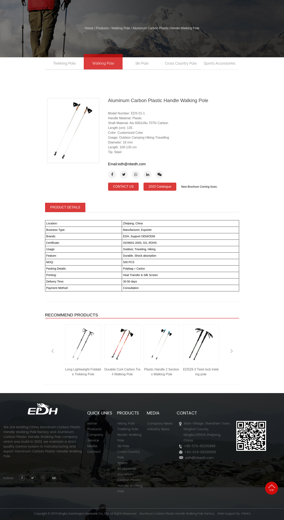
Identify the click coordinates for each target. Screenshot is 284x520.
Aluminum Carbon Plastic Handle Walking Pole (130, 483)
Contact (93, 451)
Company (117, 9)
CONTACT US (123, 186)
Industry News (158, 429)
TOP (271, 488)
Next (232, 351)
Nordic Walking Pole (129, 437)
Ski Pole (142, 63)
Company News (159, 423)
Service (173, 9)
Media (92, 446)
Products (146, 9)
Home (93, 9)
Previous (53, 351)
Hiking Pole (126, 423)
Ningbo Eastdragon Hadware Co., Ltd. (83, 513)
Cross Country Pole (181, 63)
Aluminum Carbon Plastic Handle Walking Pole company (40, 434)
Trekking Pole (64, 63)
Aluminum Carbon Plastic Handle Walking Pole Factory (176, 513)
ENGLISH (255, 9)
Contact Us (223, 9)
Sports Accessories (219, 63)
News (196, 9)
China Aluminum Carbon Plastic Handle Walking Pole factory (42, 430)
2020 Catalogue (160, 186)
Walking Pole (120, 28)
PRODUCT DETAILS (65, 207)
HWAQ (246, 513)
